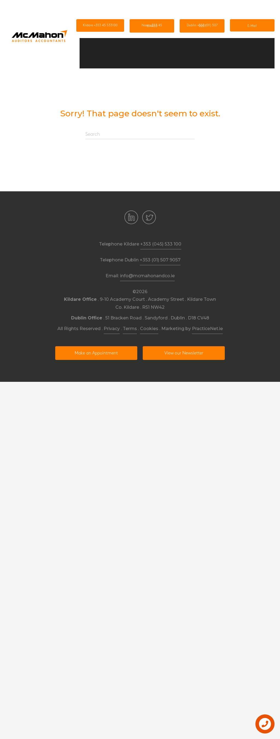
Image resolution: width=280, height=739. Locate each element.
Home (94, 45)
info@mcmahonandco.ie (147, 275)
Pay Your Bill (257, 45)
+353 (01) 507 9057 (160, 259)
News (229, 45)
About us (119, 45)
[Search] (140, 134)
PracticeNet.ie (207, 328)
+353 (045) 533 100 (160, 244)
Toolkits (172, 45)
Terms (130, 328)
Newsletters (203, 45)
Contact (260, 60)
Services (145, 45)
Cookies (149, 328)
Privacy (112, 328)
